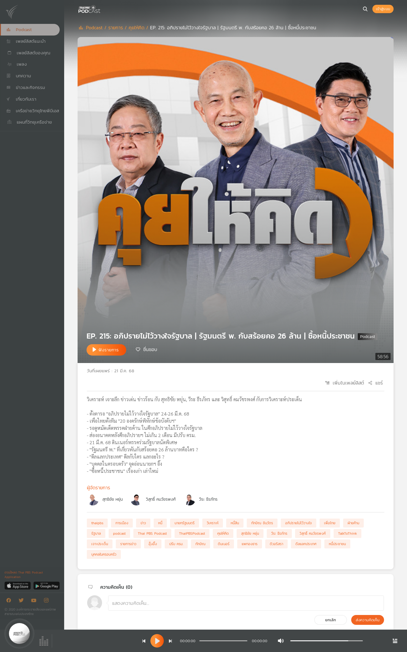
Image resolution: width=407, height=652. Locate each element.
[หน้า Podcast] (101, 8)
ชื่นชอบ (150, 349)
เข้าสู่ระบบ (383, 9)
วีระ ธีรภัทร (208, 499)
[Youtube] (35, 601)
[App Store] (18, 585)
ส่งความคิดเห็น (368, 620)
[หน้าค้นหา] (365, 8)
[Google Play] (46, 585)
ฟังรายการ (108, 349)
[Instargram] (47, 601)
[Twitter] (22, 601)
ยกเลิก (330, 620)
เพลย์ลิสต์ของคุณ (28, 52)
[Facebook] (10, 601)
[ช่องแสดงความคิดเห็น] (246, 603)
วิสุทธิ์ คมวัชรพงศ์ (161, 499)
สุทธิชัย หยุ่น (112, 499)
